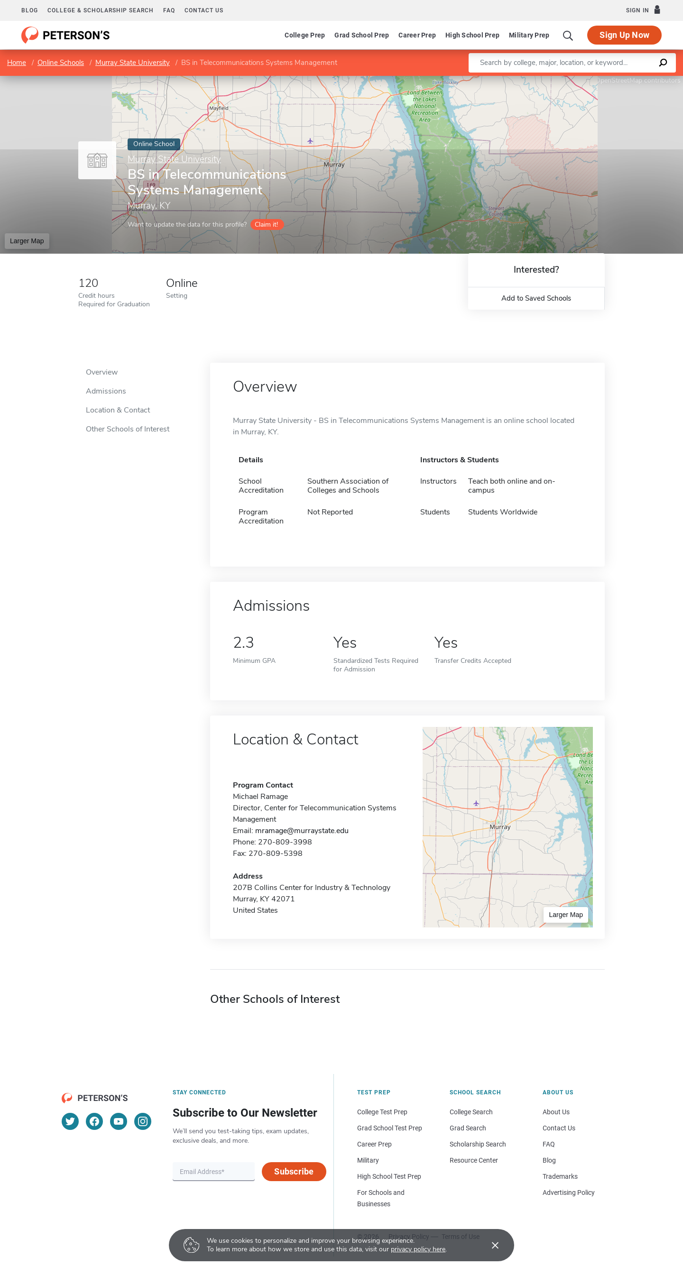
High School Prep (472, 35)
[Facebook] (94, 1121)
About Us (556, 1112)
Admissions (106, 391)
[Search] (568, 35)
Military (368, 1160)
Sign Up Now (624, 35)
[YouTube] (118, 1121)
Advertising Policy (569, 1192)
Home (16, 62)
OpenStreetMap (618, 80)
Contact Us (559, 1128)
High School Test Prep (389, 1176)
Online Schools (60, 62)
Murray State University (132, 62)
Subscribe (294, 1171)
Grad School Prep (361, 35)
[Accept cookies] (488, 1245)
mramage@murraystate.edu (302, 831)
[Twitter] (70, 1121)
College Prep (305, 35)
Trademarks (560, 1176)
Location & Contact (118, 410)
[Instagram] (142, 1121)
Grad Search (468, 1128)
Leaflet (568, 80)
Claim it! (266, 224)
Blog (29, 10)
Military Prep (529, 35)
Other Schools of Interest (127, 429)
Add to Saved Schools (536, 298)
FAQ (169, 10)
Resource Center (474, 1160)
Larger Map (27, 241)
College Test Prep (382, 1112)
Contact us (204, 10)
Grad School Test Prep (389, 1128)
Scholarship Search (478, 1144)
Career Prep (417, 35)
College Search (471, 1112)
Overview (102, 372)
